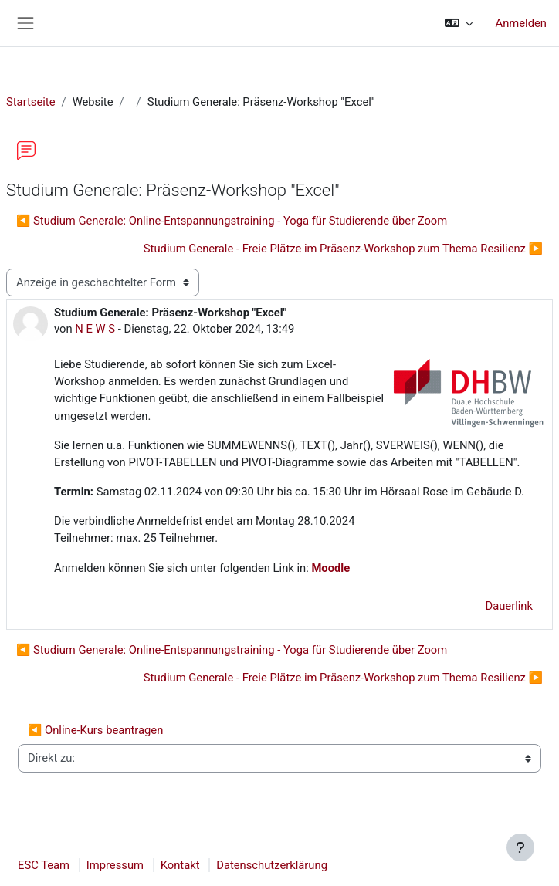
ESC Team (43, 865)
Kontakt (180, 865)
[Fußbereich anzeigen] (520, 847)
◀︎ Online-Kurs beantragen (95, 730)
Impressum (115, 865)
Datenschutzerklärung (271, 865)
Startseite (31, 102)
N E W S (95, 329)
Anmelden (521, 23)
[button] (458, 23)
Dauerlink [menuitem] (509, 606)
